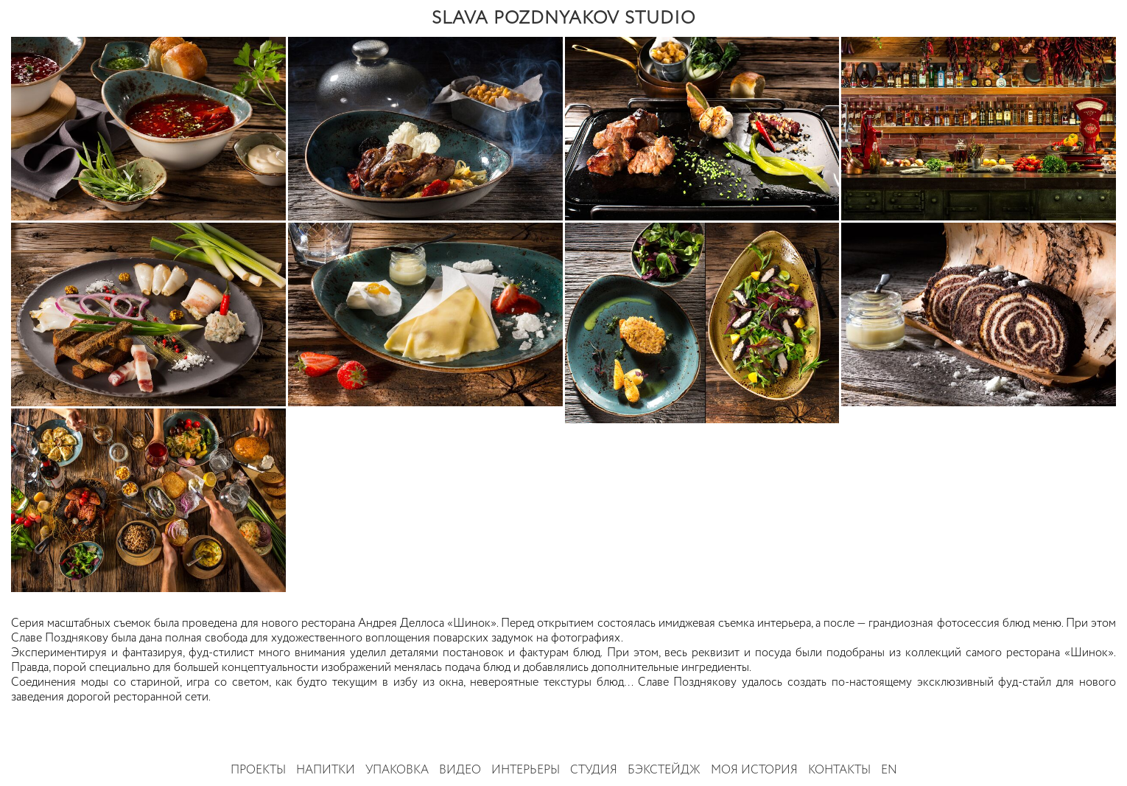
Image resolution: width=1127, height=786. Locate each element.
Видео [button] (460, 770)
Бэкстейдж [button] (664, 770)
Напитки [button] (325, 770)
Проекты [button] (258, 770)
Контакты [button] (839, 770)
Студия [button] (593, 770)
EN (889, 770)
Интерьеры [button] (525, 770)
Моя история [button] (754, 770)
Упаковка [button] (397, 770)
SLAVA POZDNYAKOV (563, 18)
